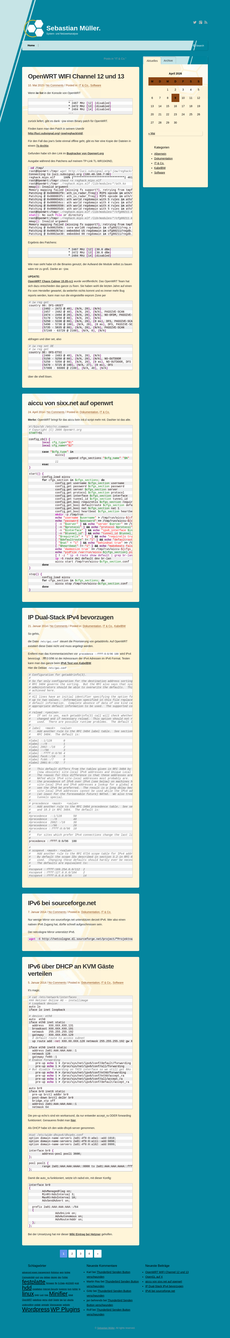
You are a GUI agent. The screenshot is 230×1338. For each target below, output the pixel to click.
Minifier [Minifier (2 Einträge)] (58, 1293)
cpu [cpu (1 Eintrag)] (41, 1277)
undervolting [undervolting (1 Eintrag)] (27, 1304)
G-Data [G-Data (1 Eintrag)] (61, 1283)
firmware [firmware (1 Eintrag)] (50, 1283)
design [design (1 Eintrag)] (54, 1277)
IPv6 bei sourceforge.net (62, 903)
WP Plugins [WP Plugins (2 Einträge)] (65, 1309)
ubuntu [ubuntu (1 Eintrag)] (70, 1300)
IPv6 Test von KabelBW (76, 663)
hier (73, 1120)
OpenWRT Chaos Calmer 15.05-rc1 (50, 281)
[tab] (152, 60)
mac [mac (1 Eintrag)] (46, 1295)
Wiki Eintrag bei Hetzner (85, 1234)
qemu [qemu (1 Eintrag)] (45, 1300)
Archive (168, 60)
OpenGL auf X (154, 1276)
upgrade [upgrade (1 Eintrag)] (45, 1304)
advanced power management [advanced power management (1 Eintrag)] (36, 1272)
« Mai (151, 133)
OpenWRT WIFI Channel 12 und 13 (76, 76)
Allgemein (160, 153)
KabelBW (120, 626)
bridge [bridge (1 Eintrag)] (67, 1272)
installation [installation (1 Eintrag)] (37, 1289)
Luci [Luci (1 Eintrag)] (42, 1295)
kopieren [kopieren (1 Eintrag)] (63, 1289)
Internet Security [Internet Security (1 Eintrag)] (50, 1289)
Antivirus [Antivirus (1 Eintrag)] (55, 1272)
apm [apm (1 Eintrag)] (62, 1272)
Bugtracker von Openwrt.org (85, 153)
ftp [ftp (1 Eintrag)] (56, 1283)
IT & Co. (84, 85)
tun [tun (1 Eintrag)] (65, 1300)
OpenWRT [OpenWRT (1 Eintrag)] (27, 1300)
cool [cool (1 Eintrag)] (37, 1277)
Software (95, 85)
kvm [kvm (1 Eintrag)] (70, 1289)
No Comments (55, 85)
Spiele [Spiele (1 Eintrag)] (56, 1300)
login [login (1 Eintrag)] (37, 1295)
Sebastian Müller (106, 1328)
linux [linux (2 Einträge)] (28, 1293)
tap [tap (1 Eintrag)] (61, 1300)
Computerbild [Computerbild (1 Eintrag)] (28, 1277)
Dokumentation (89, 412)
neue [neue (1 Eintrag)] (70, 1295)
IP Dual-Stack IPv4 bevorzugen (70, 617)
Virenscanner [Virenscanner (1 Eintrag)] (56, 1304)
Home (31, 45)
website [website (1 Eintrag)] (66, 1304)
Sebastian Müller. (73, 28)
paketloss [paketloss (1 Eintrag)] (37, 1300)
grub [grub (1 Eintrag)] (77, 1283)
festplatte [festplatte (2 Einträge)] (33, 1282)
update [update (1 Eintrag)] (37, 1304)
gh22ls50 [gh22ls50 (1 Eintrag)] (70, 1283)
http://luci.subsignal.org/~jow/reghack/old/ (55, 133)
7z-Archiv (42, 145)
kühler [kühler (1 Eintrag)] (75, 1289)
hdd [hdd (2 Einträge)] (27, 1287)
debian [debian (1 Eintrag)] (47, 1277)
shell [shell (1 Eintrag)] (50, 1300)
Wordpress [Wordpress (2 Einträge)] (36, 1309)
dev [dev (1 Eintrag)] (59, 1277)
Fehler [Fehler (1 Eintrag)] (65, 1277)
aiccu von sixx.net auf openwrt (70, 403)
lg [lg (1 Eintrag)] (79, 1289)
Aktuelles (152, 60)
